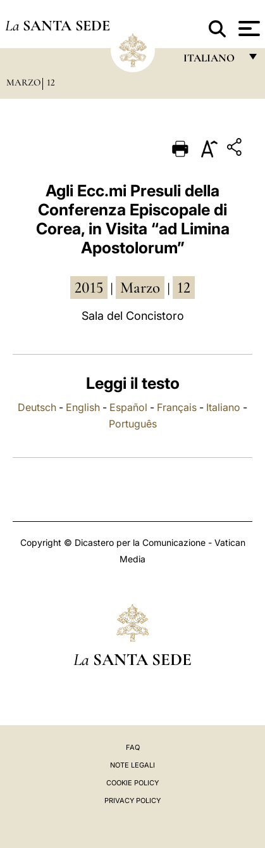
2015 (89, 287)
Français (177, 407)
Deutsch (37, 407)
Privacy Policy (132, 800)
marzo (140, 287)
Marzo (23, 82)
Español (128, 407)
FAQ (133, 747)
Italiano (223, 407)
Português (133, 423)
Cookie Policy (132, 782)
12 (51, 82)
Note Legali (132, 765)
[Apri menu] (247, 28)
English (83, 407)
